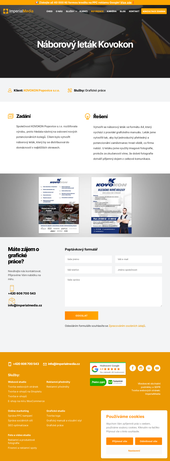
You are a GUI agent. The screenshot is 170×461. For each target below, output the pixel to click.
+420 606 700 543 (18, 293)
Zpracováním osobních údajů (123, 325)
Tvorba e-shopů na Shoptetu (25, 391)
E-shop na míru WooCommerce (26, 401)
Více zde (126, 2)
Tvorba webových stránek (23, 386)
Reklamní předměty (57, 386)
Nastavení (134, 450)
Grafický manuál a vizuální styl (64, 420)
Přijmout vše (119, 441)
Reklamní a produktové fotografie (21, 441)
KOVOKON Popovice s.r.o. (42, 90)
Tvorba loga (53, 415)
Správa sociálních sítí (20, 420)
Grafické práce (95, 90)
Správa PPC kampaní (20, 415)
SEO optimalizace (18, 425)
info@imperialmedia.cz (22, 305)
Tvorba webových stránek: (145, 390)
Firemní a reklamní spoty (22, 447)
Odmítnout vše (148, 441)
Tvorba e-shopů (17, 396)
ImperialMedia (152, 393)
